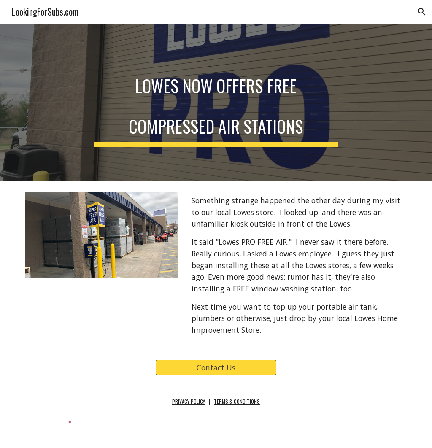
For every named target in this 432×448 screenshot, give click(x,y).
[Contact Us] (216, 368)
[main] (215, 102)
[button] (422, 12)
